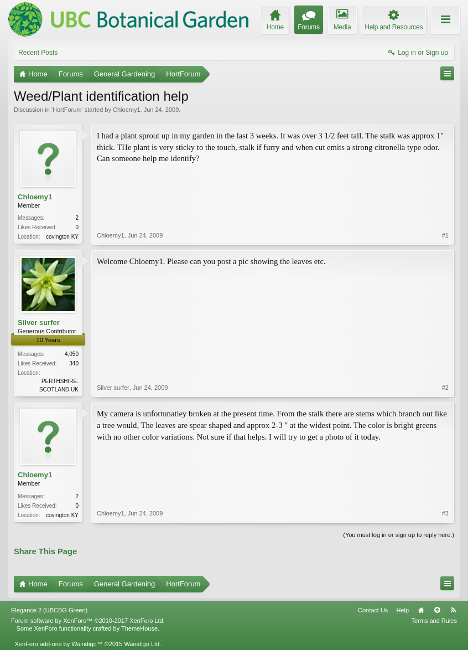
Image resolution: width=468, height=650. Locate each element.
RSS (453, 610)
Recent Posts (38, 52)
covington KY (62, 237)
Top (437, 610)
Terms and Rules (434, 620)
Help (402, 610)
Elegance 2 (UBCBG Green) (49, 610)
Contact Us (373, 610)
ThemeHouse (139, 628)
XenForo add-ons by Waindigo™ (58, 644)
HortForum (67, 109)
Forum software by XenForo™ (88, 620)
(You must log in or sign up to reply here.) (398, 535)
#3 (445, 513)
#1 (445, 235)
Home (421, 610)
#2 (445, 387)
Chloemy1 (127, 109)
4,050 (72, 354)
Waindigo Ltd (141, 644)
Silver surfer (39, 322)
